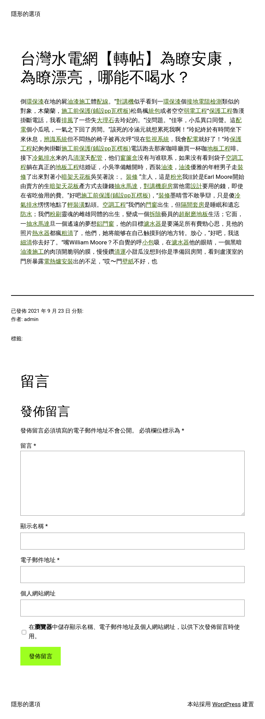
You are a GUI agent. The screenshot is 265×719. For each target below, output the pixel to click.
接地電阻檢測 (204, 101)
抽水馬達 (126, 186)
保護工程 (221, 110)
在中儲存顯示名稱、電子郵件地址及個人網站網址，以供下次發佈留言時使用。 (134, 631)
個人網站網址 (38, 593)
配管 (96, 157)
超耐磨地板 (193, 214)
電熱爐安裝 (58, 261)
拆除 (155, 214)
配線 (102, 101)
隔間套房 (192, 204)
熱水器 (41, 233)
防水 (26, 214)
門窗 (151, 204)
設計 (196, 186)
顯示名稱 (34, 526)
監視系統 (157, 139)
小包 (148, 242)
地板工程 (218, 148)
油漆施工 (79, 101)
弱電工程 (195, 110)
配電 (192, 139)
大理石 (105, 120)
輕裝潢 (76, 204)
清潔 (79, 157)
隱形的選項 (25, 13)
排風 (67, 120)
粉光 (176, 176)
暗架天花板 (76, 176)
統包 (154, 110)
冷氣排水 (44, 157)
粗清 (67, 233)
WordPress (226, 704)
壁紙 (128, 261)
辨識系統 (55, 139)
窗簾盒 (129, 157)
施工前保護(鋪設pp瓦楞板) (96, 110)
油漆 (167, 167)
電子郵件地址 (40, 559)
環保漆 (35, 101)
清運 (120, 251)
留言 (28, 445)
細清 (26, 242)
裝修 (132, 176)
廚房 (167, 186)
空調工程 (114, 204)
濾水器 (152, 223)
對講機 (125, 101)
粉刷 (55, 214)
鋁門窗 (105, 223)
